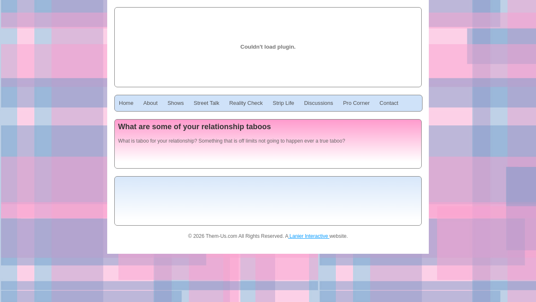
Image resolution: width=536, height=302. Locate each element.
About (150, 103)
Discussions (318, 103)
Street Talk (206, 103)
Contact (388, 103)
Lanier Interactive (309, 236)
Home (126, 103)
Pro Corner (356, 103)
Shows (176, 103)
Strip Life (283, 103)
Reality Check (246, 103)
